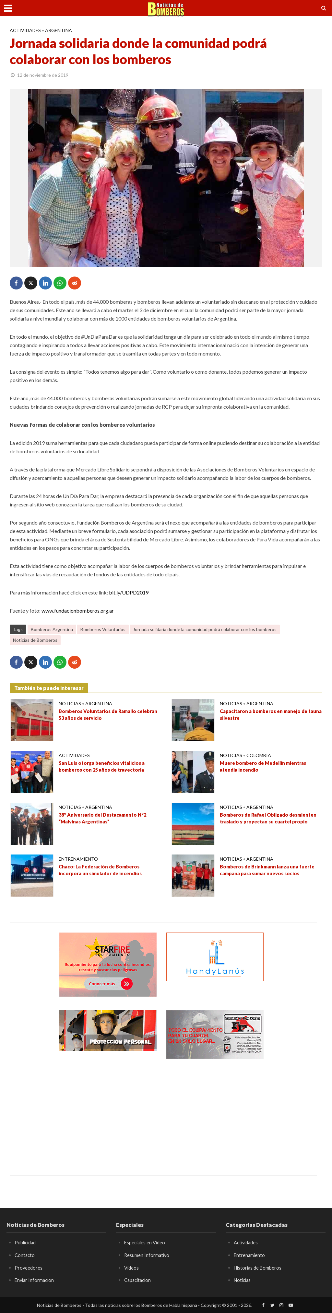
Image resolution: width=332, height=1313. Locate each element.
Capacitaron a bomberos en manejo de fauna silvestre (267, 715)
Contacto (25, 1255)
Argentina (58, 30)
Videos (132, 1267)
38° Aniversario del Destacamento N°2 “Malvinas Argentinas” (106, 819)
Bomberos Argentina (52, 629)
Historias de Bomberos (260, 1267)
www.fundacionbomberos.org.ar (78, 610)
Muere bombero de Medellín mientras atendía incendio (267, 767)
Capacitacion (139, 1280)
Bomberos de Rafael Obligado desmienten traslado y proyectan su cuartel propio (265, 822)
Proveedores (29, 1267)
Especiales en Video (146, 1242)
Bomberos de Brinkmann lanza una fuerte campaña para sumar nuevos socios (264, 874)
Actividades (25, 30)
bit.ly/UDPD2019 (128, 592)
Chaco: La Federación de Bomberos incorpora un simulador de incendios (103, 871)
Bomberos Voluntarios (102, 629)
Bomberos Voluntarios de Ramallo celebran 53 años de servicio (101, 715)
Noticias (70, 703)
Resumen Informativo (148, 1255)
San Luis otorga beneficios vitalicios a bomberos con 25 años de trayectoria (105, 767)
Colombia (258, 755)
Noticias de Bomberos (35, 640)
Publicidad (27, 1242)
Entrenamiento (78, 859)
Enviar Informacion (36, 1280)
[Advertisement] (108, 1112)
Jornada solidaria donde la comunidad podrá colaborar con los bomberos (205, 629)
